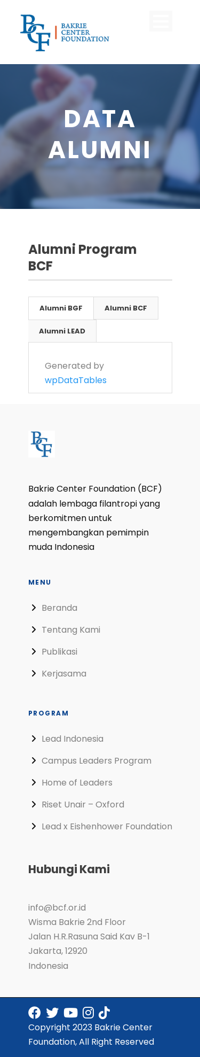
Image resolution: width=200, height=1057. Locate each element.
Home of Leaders (77, 782)
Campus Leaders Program (96, 761)
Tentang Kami (71, 630)
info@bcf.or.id (57, 907)
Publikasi (59, 652)
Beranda (59, 608)
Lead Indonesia (72, 739)
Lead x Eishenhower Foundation (107, 826)
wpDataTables (76, 380)
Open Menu (160, 21)
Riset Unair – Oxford (83, 804)
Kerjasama (64, 673)
